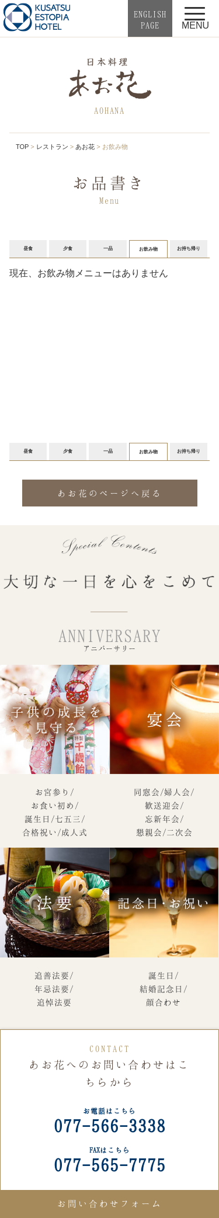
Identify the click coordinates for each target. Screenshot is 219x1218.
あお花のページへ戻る (109, 493)
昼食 (28, 248)
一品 (108, 248)
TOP (22, 146)
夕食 (67, 248)
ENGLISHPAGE (150, 19)
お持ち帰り (188, 248)
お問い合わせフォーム (109, 1203)
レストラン (52, 146)
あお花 (85, 146)
